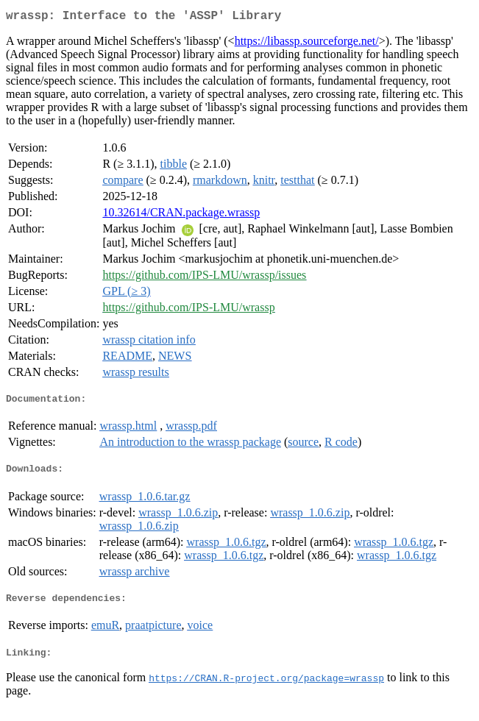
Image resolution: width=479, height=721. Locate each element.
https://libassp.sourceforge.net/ (307, 44)
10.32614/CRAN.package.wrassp (181, 215)
